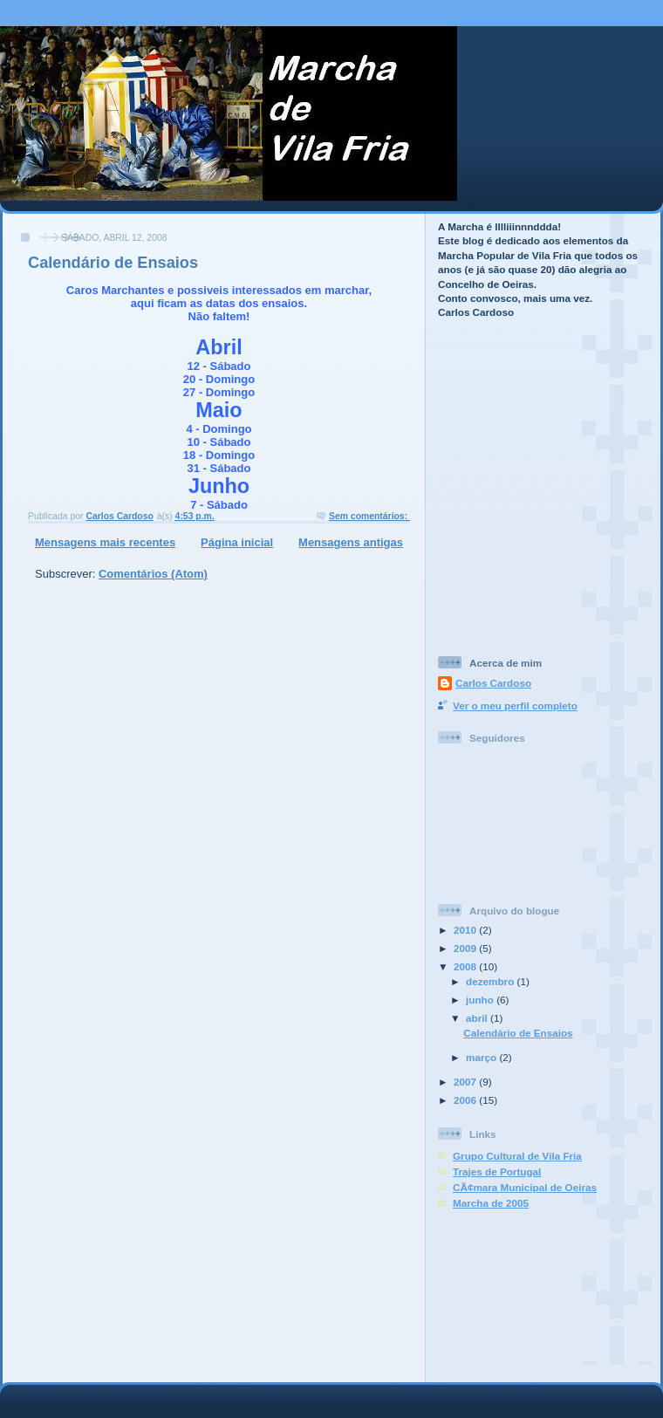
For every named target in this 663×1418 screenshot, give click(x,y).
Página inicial (237, 542)
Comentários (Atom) (153, 573)
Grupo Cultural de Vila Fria (517, 1155)
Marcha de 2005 (491, 1203)
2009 (466, 948)
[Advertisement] (516, 417)
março (482, 1057)
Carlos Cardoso (493, 682)
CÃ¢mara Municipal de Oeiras (525, 1187)
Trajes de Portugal (497, 1171)
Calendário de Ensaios (113, 262)
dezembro (491, 981)
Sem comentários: (369, 516)
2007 (466, 1081)
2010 (466, 929)
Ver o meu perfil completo (515, 705)
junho (481, 999)
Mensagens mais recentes (105, 542)
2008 (466, 966)
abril (478, 1018)
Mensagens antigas (350, 542)
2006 (466, 1100)
